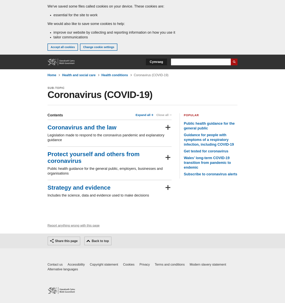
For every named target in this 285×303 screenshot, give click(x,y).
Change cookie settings (98, 47)
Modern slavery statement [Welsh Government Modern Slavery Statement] (208, 264)
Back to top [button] (100, 241)
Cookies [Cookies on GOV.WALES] (129, 264)
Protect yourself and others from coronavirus (94, 157)
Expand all (144, 115)
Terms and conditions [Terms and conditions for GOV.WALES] (170, 264)
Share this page (66, 241)
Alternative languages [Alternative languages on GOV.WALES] (63, 269)
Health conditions (114, 75)
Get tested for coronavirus (206, 151)
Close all (163, 115)
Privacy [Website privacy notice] (145, 264)
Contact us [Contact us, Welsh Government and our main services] (55, 264)
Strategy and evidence (79, 187)
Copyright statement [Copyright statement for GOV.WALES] (104, 264)
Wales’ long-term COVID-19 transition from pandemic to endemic (207, 162)
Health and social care (79, 75)
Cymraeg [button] (156, 62)
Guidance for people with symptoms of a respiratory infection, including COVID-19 (209, 139)
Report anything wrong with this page (74, 225)
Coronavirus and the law (82, 127)
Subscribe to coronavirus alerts (210, 174)
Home (52, 75)
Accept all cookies (63, 47)
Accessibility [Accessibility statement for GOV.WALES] (76, 264)
